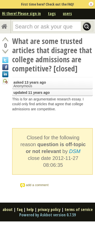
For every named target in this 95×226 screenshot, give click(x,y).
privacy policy (49, 209)
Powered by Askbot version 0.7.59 (47, 215)
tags (52, 13)
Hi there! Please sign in (21, 13)
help (30, 209)
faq (20, 209)
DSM (74, 151)
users (67, 13)
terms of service (79, 209)
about (8, 209)
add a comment (37, 185)
